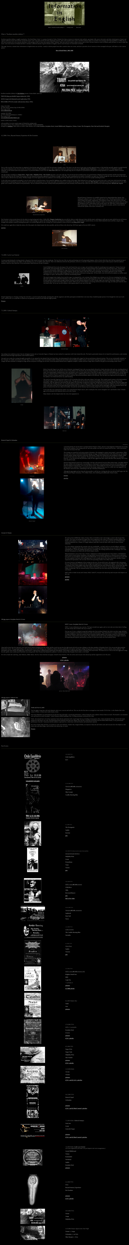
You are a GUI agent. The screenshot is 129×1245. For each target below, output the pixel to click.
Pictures (3, 301)
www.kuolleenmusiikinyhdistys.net (10, 117)
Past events (78, 27)
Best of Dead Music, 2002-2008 (64, 50)
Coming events (70, 27)
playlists (3, 228)
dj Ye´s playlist (64, 660)
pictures (66, 475)
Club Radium (20, 93)
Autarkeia (10, 126)
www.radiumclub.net (6, 110)
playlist (67, 579)
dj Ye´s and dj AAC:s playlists (73, 1080)
